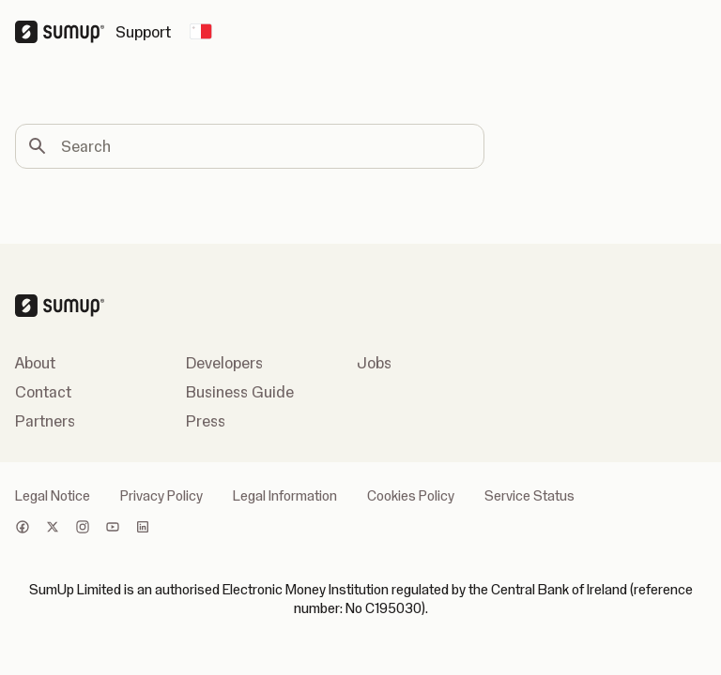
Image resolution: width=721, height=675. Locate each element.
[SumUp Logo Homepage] (65, 32)
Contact (43, 391)
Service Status (529, 496)
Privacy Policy (161, 496)
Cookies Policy (410, 496)
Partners (45, 421)
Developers (224, 362)
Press (205, 421)
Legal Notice (52, 496)
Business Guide (240, 391)
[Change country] (200, 31)
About (35, 362)
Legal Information (285, 496)
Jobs (374, 362)
